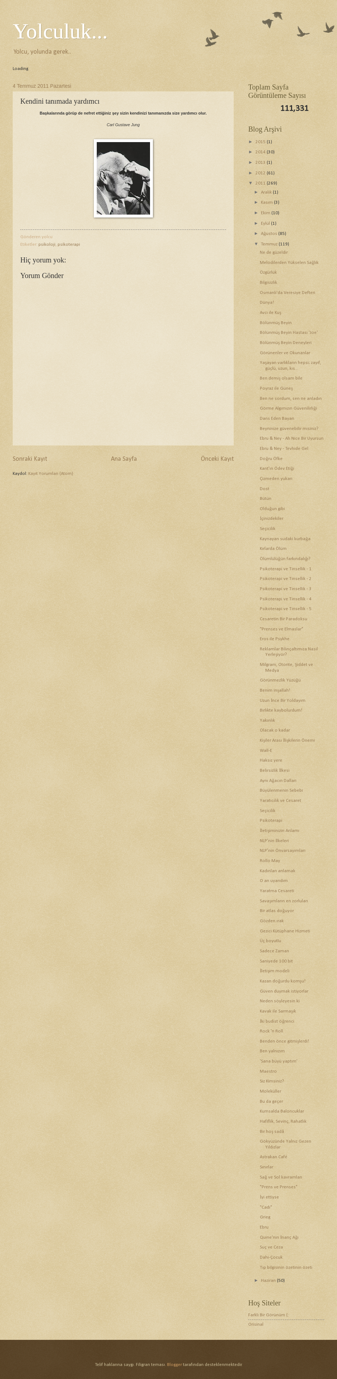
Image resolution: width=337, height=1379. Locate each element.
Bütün (265, 498)
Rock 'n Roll (271, 1031)
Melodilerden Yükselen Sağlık (289, 262)
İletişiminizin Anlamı (279, 830)
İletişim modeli (275, 971)
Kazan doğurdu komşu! (282, 981)
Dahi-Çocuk (271, 1257)
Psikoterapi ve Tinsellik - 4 (286, 599)
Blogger (174, 1364)
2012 (261, 173)
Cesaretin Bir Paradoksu (283, 619)
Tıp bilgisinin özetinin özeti (286, 1267)
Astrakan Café (273, 1157)
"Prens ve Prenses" (279, 1187)
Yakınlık (267, 720)
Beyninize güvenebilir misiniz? (289, 428)
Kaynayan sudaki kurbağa (285, 539)
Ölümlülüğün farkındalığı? (285, 558)
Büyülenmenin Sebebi (281, 790)
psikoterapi (69, 244)
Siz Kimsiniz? (272, 1081)
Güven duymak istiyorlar (284, 991)
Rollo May (270, 860)
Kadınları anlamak (277, 871)
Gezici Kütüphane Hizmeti (285, 931)
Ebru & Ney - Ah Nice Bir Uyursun (292, 438)
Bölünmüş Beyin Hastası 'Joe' (289, 332)
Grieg (265, 1217)
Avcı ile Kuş (270, 312)
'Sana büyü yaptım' (279, 1061)
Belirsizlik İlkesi (275, 770)
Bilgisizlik (268, 282)
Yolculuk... (60, 31)
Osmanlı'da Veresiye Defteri (287, 292)
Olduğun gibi (272, 508)
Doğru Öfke (271, 458)
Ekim (266, 213)
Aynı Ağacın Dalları (278, 780)
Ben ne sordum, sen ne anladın (291, 398)
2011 (261, 183)
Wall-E (266, 750)
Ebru (264, 1227)
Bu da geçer (271, 1101)
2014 (261, 152)
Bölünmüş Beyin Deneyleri (286, 342)
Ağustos (269, 233)
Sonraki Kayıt (30, 459)
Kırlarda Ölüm (273, 548)
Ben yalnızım (272, 1051)
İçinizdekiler (271, 518)
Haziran (269, 1280)
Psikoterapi (271, 820)
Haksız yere (271, 760)
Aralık (267, 192)
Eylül (266, 223)
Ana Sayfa (124, 459)
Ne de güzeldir (274, 252)
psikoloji (46, 244)
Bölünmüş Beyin (276, 322)
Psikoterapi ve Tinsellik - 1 (286, 569)
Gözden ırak (272, 921)
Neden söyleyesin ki (280, 1001)
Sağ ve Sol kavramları (281, 1177)
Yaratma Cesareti (277, 891)
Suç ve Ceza (271, 1247)
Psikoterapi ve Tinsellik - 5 (286, 608)
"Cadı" (266, 1207)
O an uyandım (274, 880)
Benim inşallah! (275, 690)
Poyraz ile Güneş (276, 388)
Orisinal (255, 1324)
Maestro (268, 1071)
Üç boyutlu (270, 941)
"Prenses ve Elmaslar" (281, 629)
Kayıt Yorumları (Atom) (50, 473)
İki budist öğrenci (277, 1021)
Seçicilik (267, 528)
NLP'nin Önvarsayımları (282, 850)
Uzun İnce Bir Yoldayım (282, 700)
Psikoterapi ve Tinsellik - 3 (286, 589)
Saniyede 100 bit (276, 961)
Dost (264, 488)
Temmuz (270, 244)
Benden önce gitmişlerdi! (284, 1041)
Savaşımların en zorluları (284, 901)
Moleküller (270, 1091)
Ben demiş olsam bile (281, 378)
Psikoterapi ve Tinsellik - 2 (286, 578)
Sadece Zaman (274, 951)
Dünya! (267, 302)
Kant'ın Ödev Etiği (277, 468)
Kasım (267, 202)
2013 (261, 162)
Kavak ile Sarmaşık (278, 1011)
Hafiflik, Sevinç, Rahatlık (283, 1121)
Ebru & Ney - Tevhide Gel (284, 448)
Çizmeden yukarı (276, 478)
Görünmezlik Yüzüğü (280, 680)
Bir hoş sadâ (272, 1131)
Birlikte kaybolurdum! (281, 710)
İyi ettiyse (269, 1197)
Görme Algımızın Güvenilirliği (288, 408)
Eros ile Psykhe (275, 639)
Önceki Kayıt (217, 459)
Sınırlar (266, 1167)
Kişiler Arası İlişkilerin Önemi (287, 740)
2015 (261, 142)
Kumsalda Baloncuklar (282, 1111)
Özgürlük (268, 272)
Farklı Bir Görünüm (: (268, 1315)
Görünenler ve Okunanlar (285, 353)
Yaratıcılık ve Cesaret (280, 800)
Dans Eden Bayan (277, 418)
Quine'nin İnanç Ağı (279, 1237)
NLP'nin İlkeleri (274, 840)
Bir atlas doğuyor (277, 910)
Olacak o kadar (275, 730)
